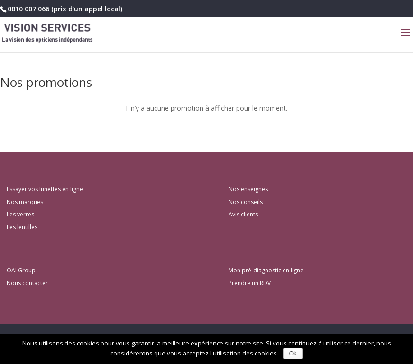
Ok (292, 353)
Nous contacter (27, 283)
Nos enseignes (248, 189)
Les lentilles (22, 227)
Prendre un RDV (250, 283)
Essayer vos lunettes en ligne (45, 189)
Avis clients (243, 214)
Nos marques (25, 202)
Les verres (20, 214)
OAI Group (21, 270)
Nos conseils (246, 202)
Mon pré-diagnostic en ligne (266, 270)
